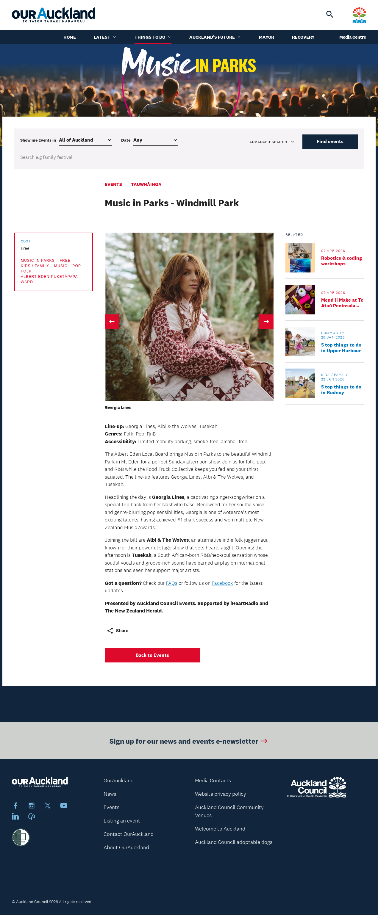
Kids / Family (35, 266)
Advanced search (272, 142)
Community (333, 332)
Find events (330, 141)
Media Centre (352, 37)
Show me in (38, 140)
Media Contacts (213, 780)
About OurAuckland (126, 847)
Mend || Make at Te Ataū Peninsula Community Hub (342, 302)
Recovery (303, 37)
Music (61, 266)
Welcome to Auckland (220, 828)
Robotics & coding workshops (341, 261)
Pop (76, 266)
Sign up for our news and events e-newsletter (189, 742)
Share (118, 630)
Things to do (153, 37)
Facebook (222, 583)
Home (69, 37)
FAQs (171, 583)
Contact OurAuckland (129, 834)
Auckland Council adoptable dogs (233, 842)
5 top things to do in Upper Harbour (341, 347)
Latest (105, 37)
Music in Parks (38, 260)
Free (65, 260)
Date (125, 140)
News (110, 794)
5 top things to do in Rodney (341, 389)
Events (113, 184)
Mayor (266, 37)
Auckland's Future (215, 37)
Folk (26, 271)
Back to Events (152, 655)
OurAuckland (119, 780)
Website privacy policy (220, 794)
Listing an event (122, 820)
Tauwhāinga (146, 184)
